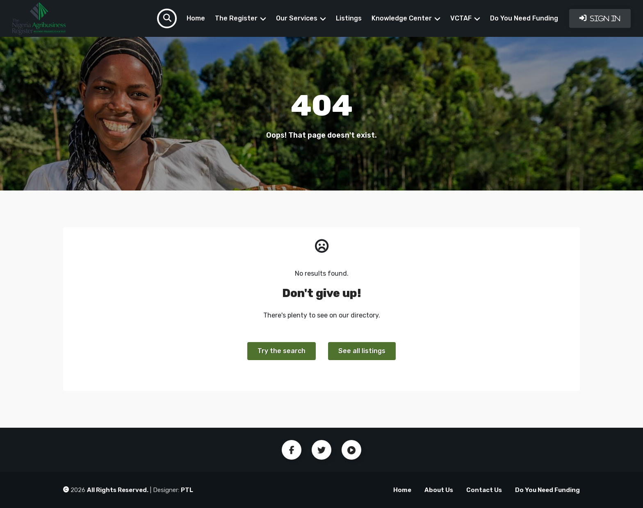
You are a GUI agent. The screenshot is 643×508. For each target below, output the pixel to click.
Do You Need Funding (524, 18)
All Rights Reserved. (117, 490)
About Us (438, 490)
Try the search (282, 351)
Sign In (604, 18)
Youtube (351, 450)
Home (196, 18)
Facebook (291, 450)
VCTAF (461, 18)
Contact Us (484, 490)
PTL (187, 490)
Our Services (296, 18)
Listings (349, 18)
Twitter (321, 450)
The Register (236, 18)
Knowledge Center (402, 18)
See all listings (361, 351)
